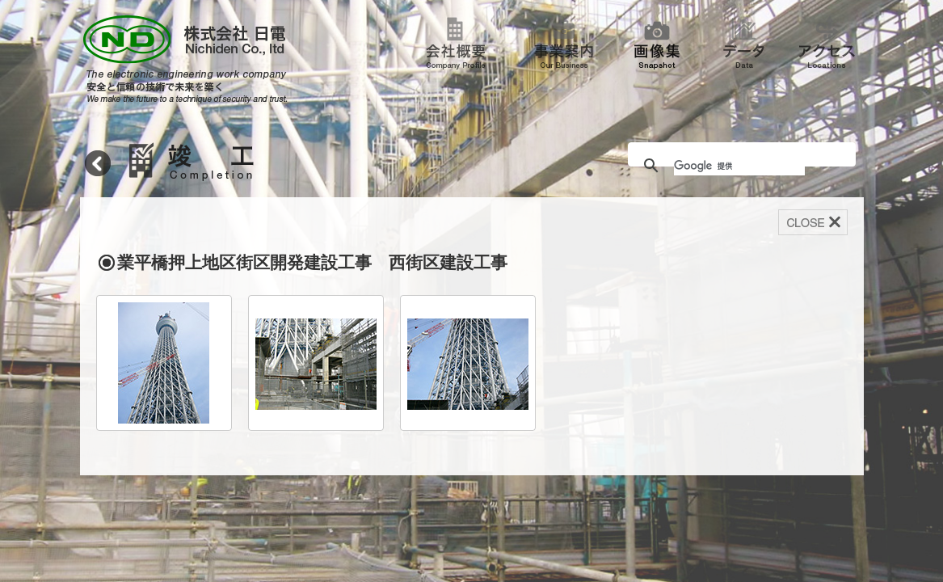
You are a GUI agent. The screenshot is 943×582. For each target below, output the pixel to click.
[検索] (739, 165)
